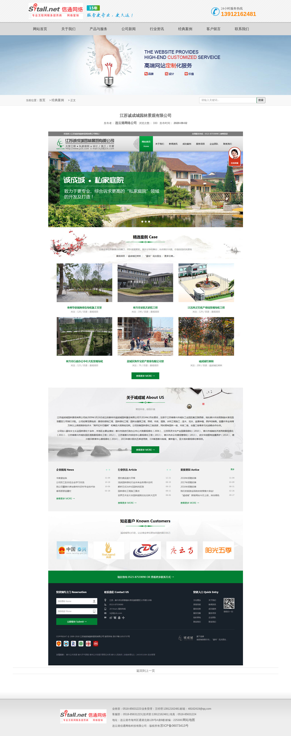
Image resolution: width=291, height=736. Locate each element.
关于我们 (68, 29)
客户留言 (213, 29)
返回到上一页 (145, 670)
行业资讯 (157, 29)
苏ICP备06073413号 (174, 725)
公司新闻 (128, 29)
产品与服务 (98, 29)
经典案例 (185, 29)
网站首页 (40, 29)
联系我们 (242, 29)
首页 (42, 100)
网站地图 (189, 720)
